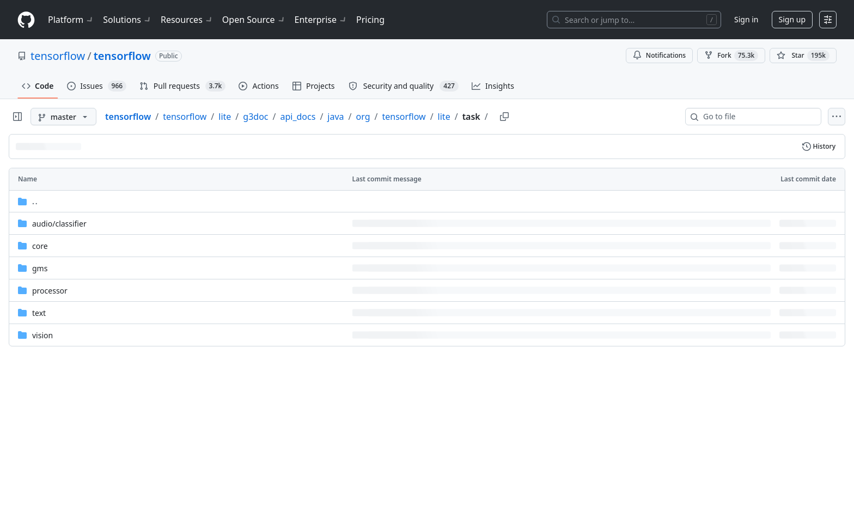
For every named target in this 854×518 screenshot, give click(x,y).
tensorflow (57, 55)
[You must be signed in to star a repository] (803, 55)
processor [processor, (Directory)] (50, 290)
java (335, 117)
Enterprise (321, 20)
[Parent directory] (427, 201)
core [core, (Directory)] (40, 246)
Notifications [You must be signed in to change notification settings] (659, 55)
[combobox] (757, 116)
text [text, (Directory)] (39, 313)
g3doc (255, 117)
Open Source (254, 20)
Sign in (746, 19)
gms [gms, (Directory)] (39, 268)
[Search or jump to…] (634, 19)
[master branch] (63, 116)
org (363, 117)
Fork (731, 55)
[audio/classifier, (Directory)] (59, 223)
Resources (187, 20)
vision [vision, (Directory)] (42, 335)
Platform (71, 20)
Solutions (127, 20)
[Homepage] (26, 20)
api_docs (297, 117)
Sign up (792, 19)
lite (224, 117)
